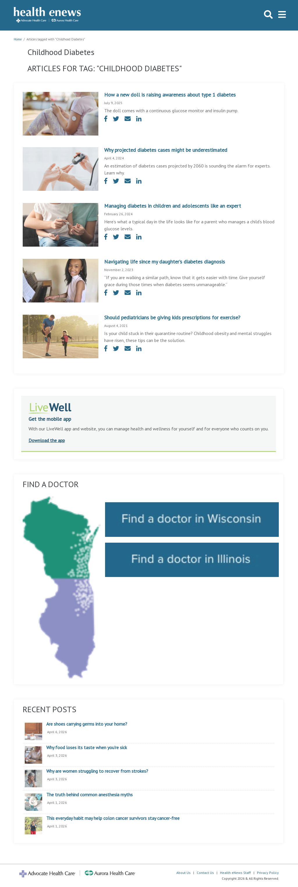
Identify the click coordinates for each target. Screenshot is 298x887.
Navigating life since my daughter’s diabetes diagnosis (164, 261)
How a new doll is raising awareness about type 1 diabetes (170, 94)
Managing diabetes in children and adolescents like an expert (172, 205)
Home (18, 39)
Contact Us (205, 872)
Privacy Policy (268, 872)
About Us (183, 872)
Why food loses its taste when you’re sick (86, 747)
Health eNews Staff (235, 872)
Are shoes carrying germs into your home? (86, 724)
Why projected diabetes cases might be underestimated (165, 150)
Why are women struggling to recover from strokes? (97, 771)
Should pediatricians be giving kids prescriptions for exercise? (172, 317)
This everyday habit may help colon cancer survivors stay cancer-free (113, 818)
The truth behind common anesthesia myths (89, 794)
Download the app (47, 440)
